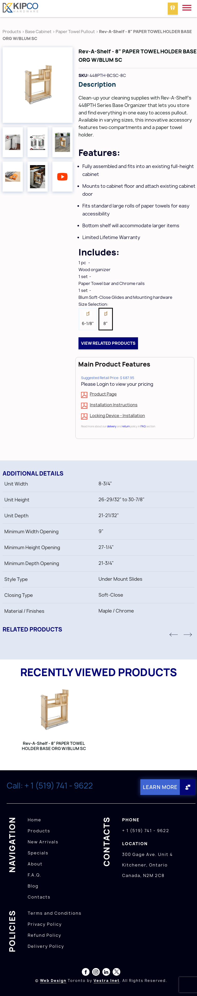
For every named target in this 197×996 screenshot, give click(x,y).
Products (12, 31)
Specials (38, 852)
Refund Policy (44, 935)
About (35, 863)
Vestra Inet (107, 980)
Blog (33, 886)
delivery (111, 426)
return (126, 426)
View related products (108, 343)
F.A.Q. (34, 874)
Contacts (39, 897)
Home (34, 819)
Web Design (53, 980)
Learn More (159, 787)
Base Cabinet (38, 31)
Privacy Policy (45, 924)
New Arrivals (43, 841)
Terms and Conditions (55, 913)
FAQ (143, 426)
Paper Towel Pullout (75, 31)
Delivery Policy (46, 946)
